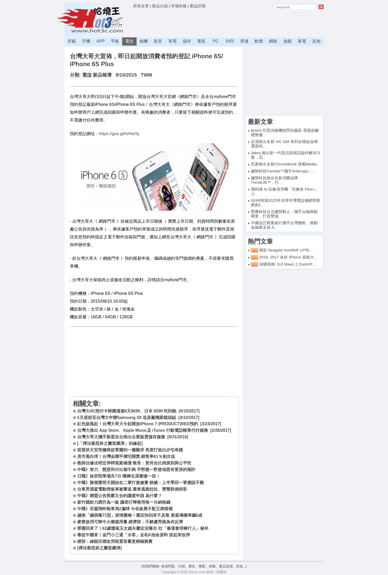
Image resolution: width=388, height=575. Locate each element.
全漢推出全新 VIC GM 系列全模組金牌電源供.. (284, 143)
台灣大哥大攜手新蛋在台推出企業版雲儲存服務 (121, 437)
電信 (129, 41)
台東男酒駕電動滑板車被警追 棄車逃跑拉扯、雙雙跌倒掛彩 (132, 489)
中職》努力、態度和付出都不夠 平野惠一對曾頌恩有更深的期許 (136, 469)
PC (215, 41)
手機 (86, 41)
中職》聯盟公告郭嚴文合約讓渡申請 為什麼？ (119, 495)
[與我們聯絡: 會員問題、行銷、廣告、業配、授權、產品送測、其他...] (193, 566)
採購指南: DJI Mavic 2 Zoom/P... (287, 264)
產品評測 (197, 6)
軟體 (259, 41)
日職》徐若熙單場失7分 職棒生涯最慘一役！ (118, 476)
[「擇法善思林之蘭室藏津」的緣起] (110, 443)
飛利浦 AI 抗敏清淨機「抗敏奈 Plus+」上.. (285, 191)
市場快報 (179, 6)
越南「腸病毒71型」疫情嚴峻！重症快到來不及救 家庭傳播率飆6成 (139, 515)
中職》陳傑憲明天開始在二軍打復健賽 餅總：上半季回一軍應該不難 (140, 482)
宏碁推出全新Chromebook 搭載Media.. (285, 164)
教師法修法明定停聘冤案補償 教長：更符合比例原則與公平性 (134, 463)
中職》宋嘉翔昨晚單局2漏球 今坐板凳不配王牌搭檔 (125, 509)
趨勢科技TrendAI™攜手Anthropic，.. (283, 171)
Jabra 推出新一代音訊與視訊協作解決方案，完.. (286, 155)
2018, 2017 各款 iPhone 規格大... (288, 257)
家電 (302, 41)
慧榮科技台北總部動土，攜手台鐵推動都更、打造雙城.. (284, 213)
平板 (115, 41)
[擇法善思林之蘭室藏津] (99, 548)
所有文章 (141, 6)
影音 (158, 41)
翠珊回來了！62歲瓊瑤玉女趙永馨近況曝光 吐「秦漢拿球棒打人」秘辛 (143, 528)
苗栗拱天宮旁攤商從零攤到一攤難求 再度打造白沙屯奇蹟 (130, 450)
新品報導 (102, 75)
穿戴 (72, 41)
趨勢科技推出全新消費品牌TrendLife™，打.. (274, 180)
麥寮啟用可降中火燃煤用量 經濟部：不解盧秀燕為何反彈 (130, 522)
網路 (273, 41)
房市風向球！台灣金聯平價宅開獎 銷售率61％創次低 (126, 456)
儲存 (187, 41)
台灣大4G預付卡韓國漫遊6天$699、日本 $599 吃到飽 (127, 411)
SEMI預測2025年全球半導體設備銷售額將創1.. (285, 202)
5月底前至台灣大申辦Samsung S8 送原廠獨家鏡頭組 (126, 417)
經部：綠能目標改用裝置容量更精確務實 (115, 541)
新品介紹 (160, 6)
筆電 (172, 41)
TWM (146, 75)
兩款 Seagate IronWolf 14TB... (285, 250)
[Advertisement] (228, 22)
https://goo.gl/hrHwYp (119, 133)
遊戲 (287, 41)
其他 (316, 41)
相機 (143, 41)
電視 (201, 41)
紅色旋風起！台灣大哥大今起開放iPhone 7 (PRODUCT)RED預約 (137, 424)
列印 (230, 41)
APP (100, 41)
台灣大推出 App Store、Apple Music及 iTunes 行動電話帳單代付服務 (142, 430)
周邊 (244, 41)
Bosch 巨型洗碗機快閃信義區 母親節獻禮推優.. (285, 132)
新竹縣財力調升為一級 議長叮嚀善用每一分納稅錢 (123, 502)
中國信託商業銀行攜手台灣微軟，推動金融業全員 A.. (284, 225)
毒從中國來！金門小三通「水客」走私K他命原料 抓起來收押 (133, 535)
